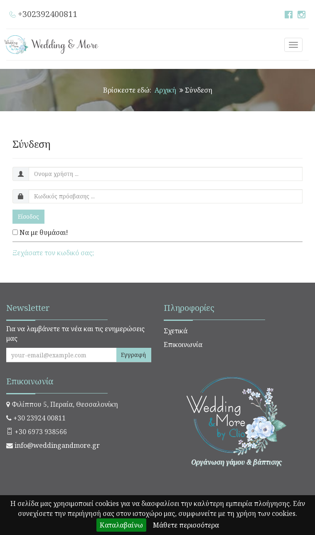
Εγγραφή (133, 355)
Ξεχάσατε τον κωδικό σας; (53, 252)
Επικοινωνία (183, 344)
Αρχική (165, 90)
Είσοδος (28, 216)
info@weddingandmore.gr (57, 445)
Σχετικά (175, 330)
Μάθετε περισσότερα (186, 525)
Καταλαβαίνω (121, 525)
